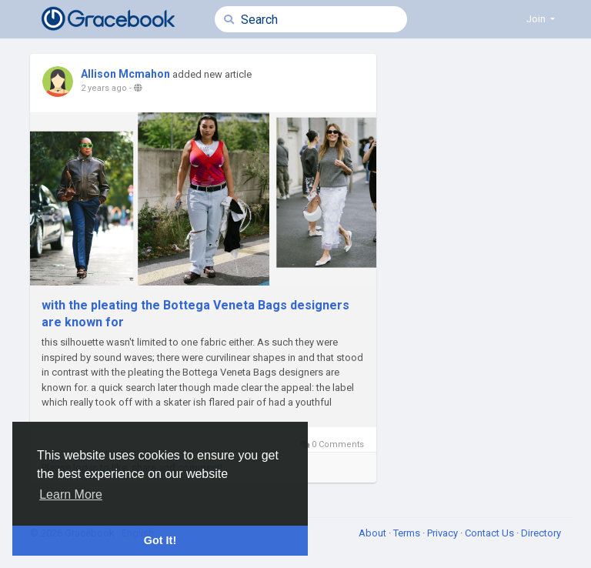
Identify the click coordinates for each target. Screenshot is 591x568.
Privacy (443, 533)
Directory (541, 533)
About (374, 533)
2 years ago (104, 88)
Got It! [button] (160, 540)
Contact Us (490, 533)
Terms (407, 533)
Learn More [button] (70, 494)
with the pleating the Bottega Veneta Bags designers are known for (195, 313)
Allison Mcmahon (125, 74)
